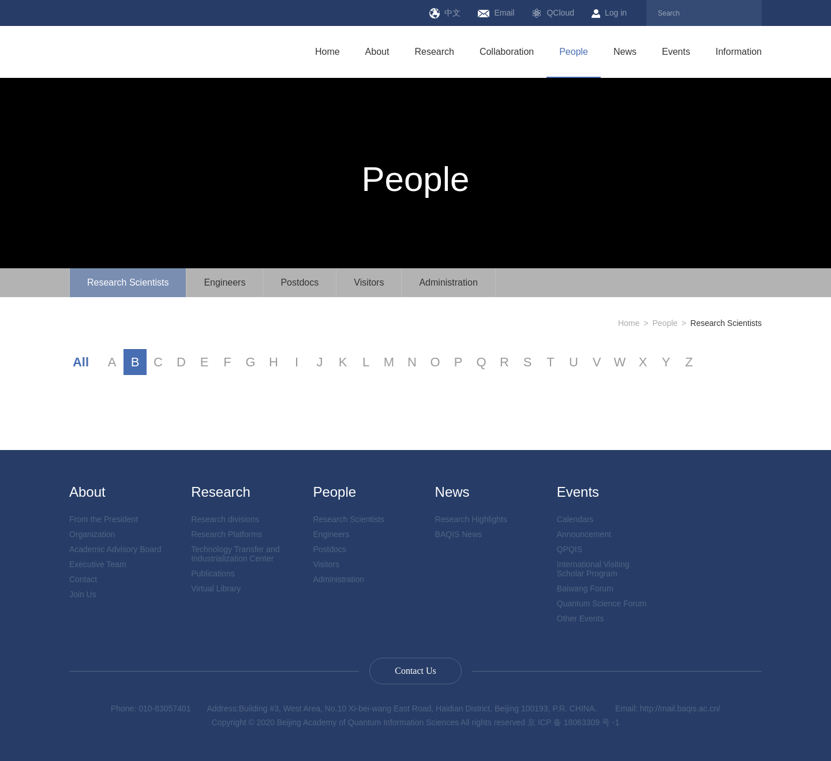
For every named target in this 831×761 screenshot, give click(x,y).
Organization (92, 534)
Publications (213, 573)
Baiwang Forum (585, 588)
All (81, 362)
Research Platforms (226, 534)
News (625, 52)
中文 (445, 13)
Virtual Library (216, 588)
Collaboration (507, 52)
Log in (609, 13)
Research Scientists (128, 282)
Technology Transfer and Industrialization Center (235, 554)
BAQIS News (458, 534)
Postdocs (299, 282)
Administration (448, 282)
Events (676, 52)
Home (327, 52)
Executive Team (97, 564)
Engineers (224, 282)
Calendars (575, 519)
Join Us (82, 594)
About (377, 52)
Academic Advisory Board (115, 549)
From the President (103, 519)
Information (739, 52)
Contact (83, 579)
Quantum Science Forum (602, 603)
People (573, 52)
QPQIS (569, 549)
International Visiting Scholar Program (593, 569)
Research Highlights (471, 519)
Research (434, 52)
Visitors (369, 282)
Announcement (584, 534)
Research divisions (225, 519)
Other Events (580, 618)
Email (496, 12)
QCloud (552, 13)
